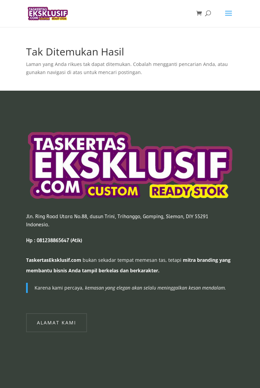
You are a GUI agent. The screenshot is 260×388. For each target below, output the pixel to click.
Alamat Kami (56, 322)
